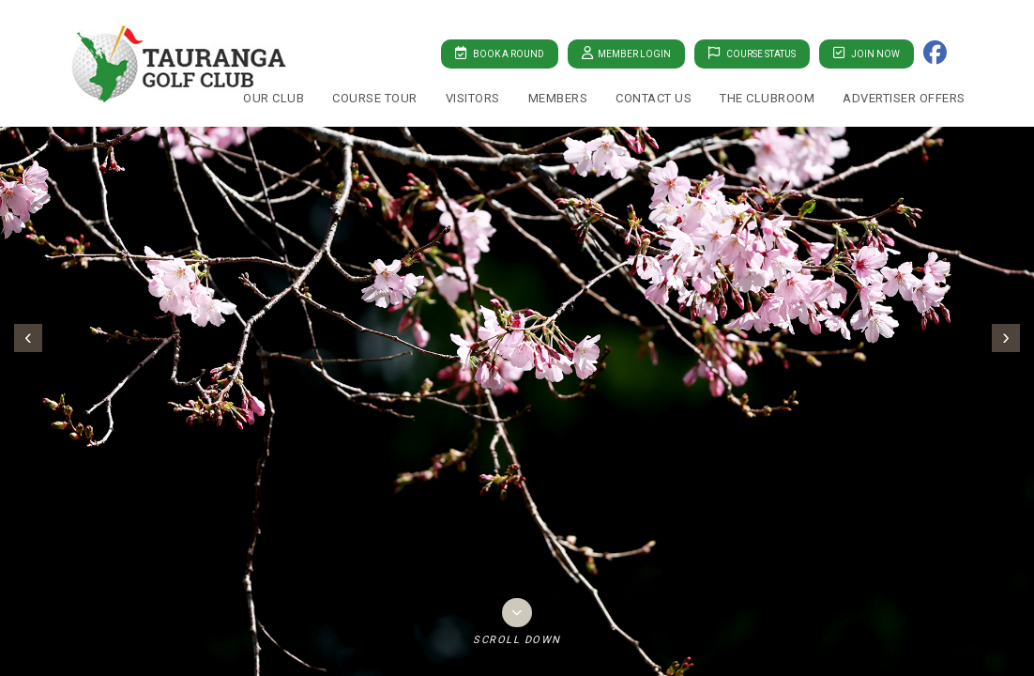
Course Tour (375, 98)
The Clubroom (767, 98)
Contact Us (654, 98)
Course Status (752, 52)
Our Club (273, 98)
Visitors (473, 98)
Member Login (626, 52)
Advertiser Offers (904, 98)
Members (558, 98)
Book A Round (499, 52)
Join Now (866, 52)
